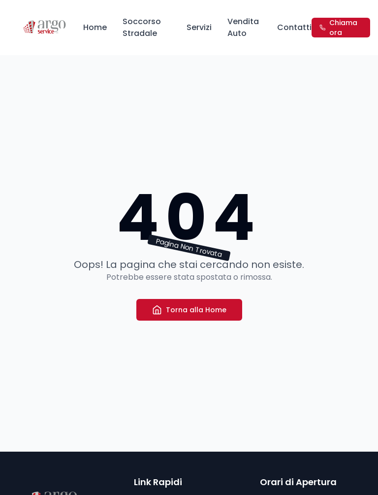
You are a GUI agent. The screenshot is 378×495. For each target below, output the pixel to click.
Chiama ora (338, 27)
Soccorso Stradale (142, 27)
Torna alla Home (189, 310)
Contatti (294, 27)
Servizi (199, 27)
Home (95, 27)
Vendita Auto (243, 27)
